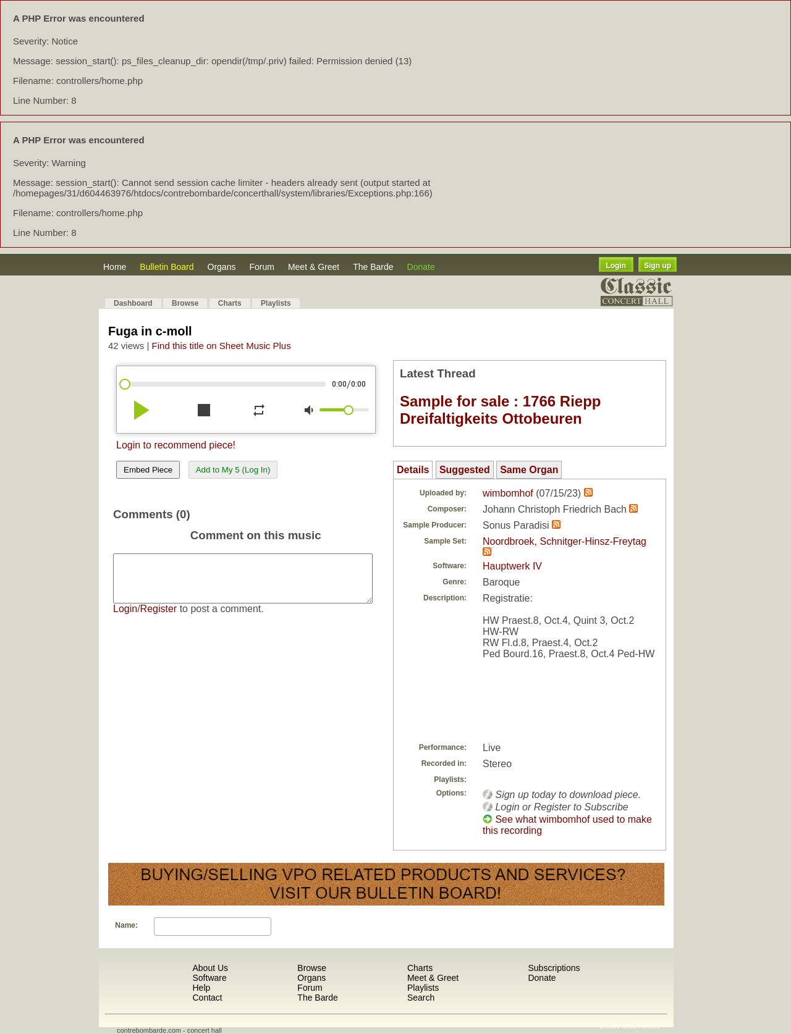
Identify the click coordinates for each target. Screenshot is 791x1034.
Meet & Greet (313, 267)
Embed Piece (148, 469)
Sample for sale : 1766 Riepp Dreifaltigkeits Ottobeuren (500, 410)
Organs (222, 267)
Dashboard (133, 303)
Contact (207, 997)
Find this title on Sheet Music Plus (221, 345)
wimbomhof (508, 493)
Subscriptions (554, 968)
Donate (421, 267)
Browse (185, 303)
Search (420, 997)
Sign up (657, 265)
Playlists (276, 303)
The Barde (373, 267)
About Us (210, 968)
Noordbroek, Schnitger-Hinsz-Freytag (564, 541)
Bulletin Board (166, 267)
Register (158, 618)
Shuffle (609, 1026)
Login (616, 265)
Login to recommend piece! (175, 445)
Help (201, 988)
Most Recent (641, 1026)
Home (114, 267)
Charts (230, 303)
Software (209, 978)
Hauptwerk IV (512, 566)
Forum (261, 267)
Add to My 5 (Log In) (233, 469)
